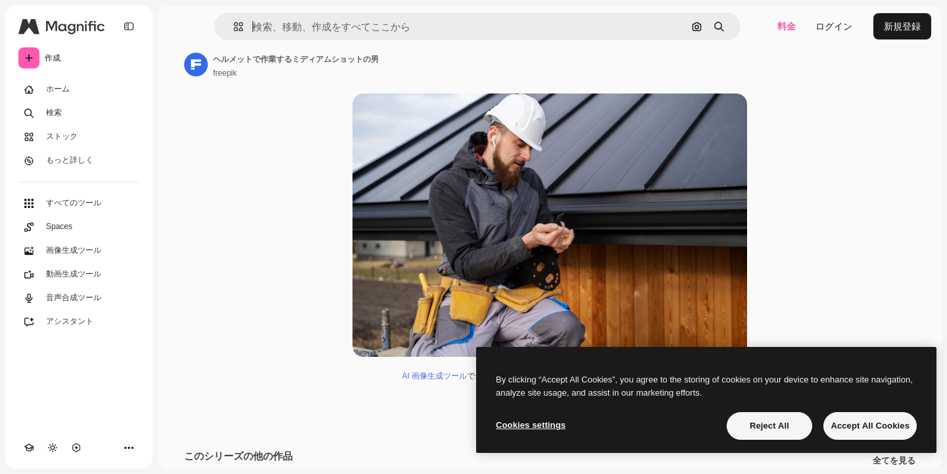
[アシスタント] (78, 321)
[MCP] (76, 447)
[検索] (78, 113)
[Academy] (28, 447)
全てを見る (894, 460)
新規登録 (902, 26)
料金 (786, 26)
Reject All (769, 426)
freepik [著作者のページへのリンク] (225, 73)
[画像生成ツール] (78, 250)
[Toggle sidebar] (128, 26)
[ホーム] (78, 89)
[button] (233, 27)
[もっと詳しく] (78, 160)
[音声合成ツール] (78, 298)
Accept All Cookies (870, 426)
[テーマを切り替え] (52, 447)
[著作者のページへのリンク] (196, 64)
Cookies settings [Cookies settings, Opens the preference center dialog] (531, 425)
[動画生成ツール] (78, 274)
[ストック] (78, 136)
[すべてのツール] (78, 203)
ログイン (833, 26)
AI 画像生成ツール (434, 376)
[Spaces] (78, 227)
